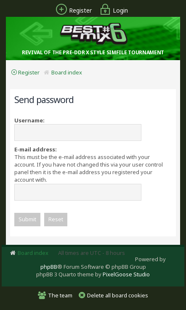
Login (113, 10)
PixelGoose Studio (126, 274)
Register (73, 10)
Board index (66, 72)
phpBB (48, 266)
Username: (29, 120)
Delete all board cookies (117, 295)
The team (60, 295)
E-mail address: (35, 149)
